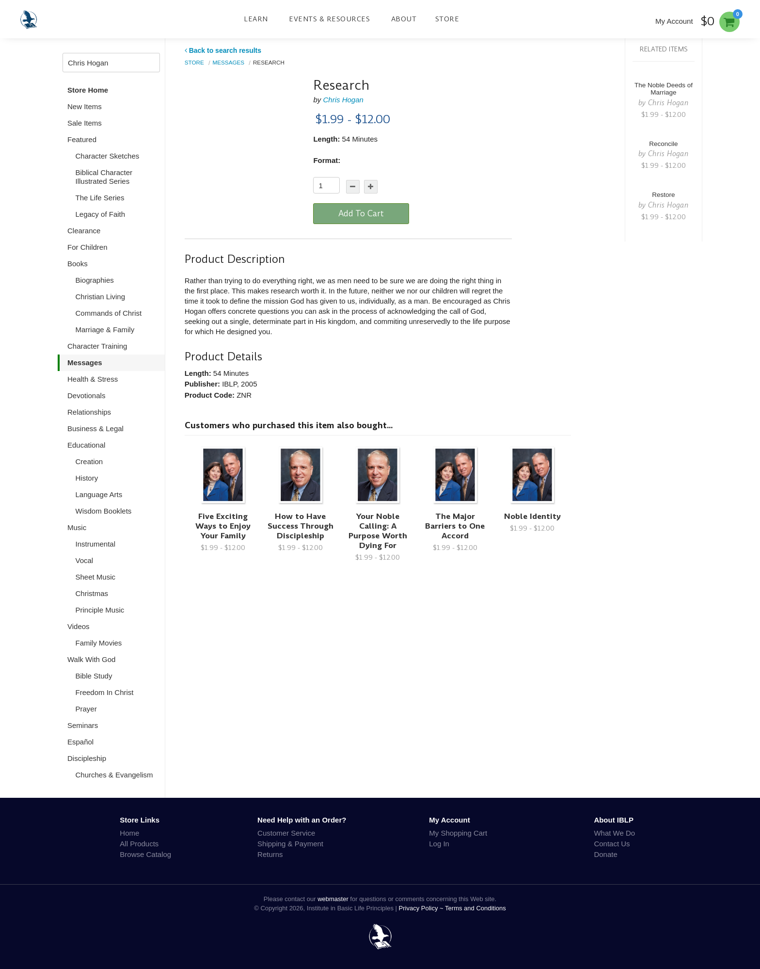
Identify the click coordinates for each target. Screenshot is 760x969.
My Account (674, 21)
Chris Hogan (343, 100)
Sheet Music (96, 577)
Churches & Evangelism (114, 775)
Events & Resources (329, 19)
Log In (439, 844)
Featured (81, 139)
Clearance (83, 230)
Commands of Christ (109, 313)
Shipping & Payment (290, 844)
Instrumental (96, 544)
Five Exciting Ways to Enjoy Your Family (223, 526)
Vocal (85, 560)
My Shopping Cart (458, 833)
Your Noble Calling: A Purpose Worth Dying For (377, 531)
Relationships (89, 412)
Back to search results (223, 50)
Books (77, 263)
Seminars (82, 725)
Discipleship (86, 758)
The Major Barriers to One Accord (455, 526)
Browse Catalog (145, 854)
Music (76, 527)
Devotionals (86, 395)
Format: (326, 160)
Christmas (92, 593)
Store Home (87, 90)
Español (80, 742)
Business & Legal (95, 428)
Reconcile (663, 143)
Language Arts (99, 494)
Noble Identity (532, 516)
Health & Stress (92, 379)
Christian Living (101, 296)
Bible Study (94, 676)
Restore (663, 194)
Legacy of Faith (101, 214)
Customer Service (286, 833)
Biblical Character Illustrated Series (104, 176)
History (87, 478)
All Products (139, 844)
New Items (84, 106)
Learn (256, 19)
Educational (86, 445)
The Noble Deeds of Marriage (663, 88)
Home (129, 833)
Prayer (86, 709)
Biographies (95, 280)
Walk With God (91, 659)
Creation (89, 461)
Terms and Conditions (475, 908)
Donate (605, 854)
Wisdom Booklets (104, 511)
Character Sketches (108, 156)
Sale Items (84, 123)
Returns (270, 854)
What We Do (614, 833)
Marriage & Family (105, 329)
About (404, 19)
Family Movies (99, 643)
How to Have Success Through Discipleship (300, 526)
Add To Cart (361, 213)
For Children (87, 247)
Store (447, 19)
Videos (78, 626)
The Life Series (100, 198)
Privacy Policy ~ (422, 908)
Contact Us (612, 844)
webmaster (332, 899)
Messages (84, 362)
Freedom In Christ (105, 692)
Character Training (97, 346)
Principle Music (100, 610)
